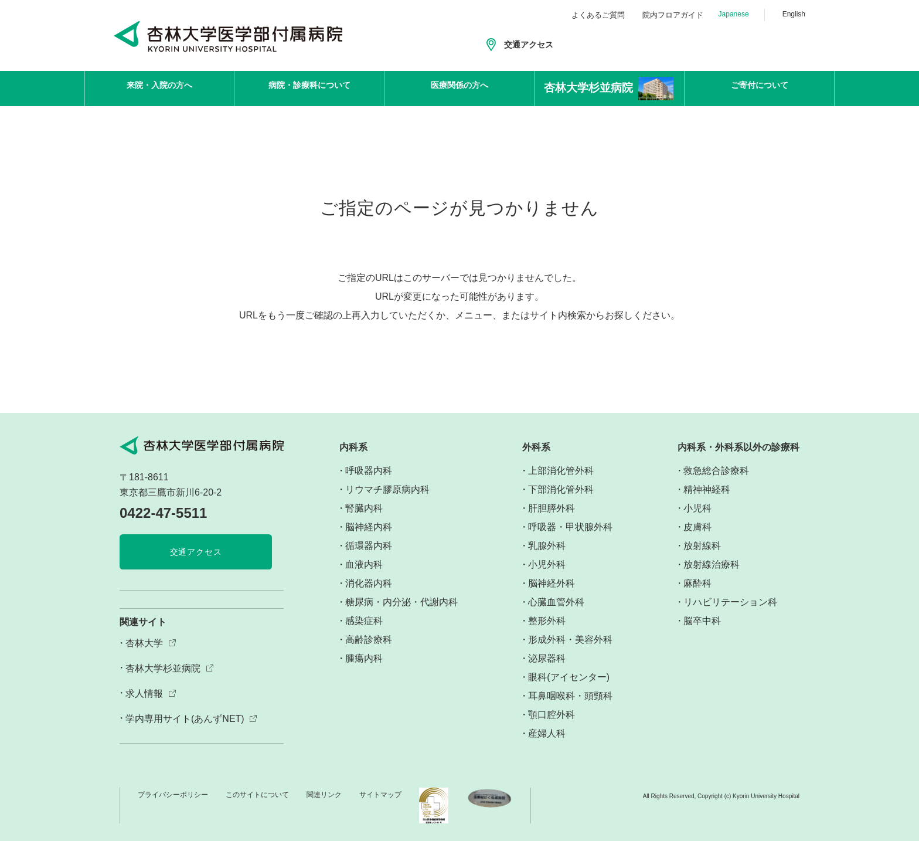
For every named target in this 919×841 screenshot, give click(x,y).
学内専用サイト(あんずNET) (184, 719)
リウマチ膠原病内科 (387, 489)
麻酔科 (697, 583)
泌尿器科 (547, 658)
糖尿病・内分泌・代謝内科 (401, 602)
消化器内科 (368, 583)
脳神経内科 (368, 527)
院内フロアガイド (672, 15)
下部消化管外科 (561, 489)
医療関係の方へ (459, 88)
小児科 (697, 508)
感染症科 (364, 621)
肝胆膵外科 (551, 508)
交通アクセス (528, 44)
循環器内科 (368, 546)
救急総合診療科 (716, 471)
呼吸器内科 (368, 471)
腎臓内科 (364, 508)
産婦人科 (547, 733)
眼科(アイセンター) (569, 677)
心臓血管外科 (556, 602)
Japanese (734, 14)
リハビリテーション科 (730, 602)
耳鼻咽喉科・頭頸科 (570, 696)
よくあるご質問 (598, 15)
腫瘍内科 (364, 658)
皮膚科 (697, 527)
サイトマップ (380, 795)
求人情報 (144, 693)
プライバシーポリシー (173, 795)
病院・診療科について (309, 88)
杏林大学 (144, 643)
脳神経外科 (551, 583)
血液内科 (364, 564)
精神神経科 (706, 489)
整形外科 (547, 621)
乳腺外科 (547, 546)
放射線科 (702, 546)
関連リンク (324, 795)
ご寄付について (759, 88)
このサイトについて (257, 795)
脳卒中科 (702, 621)
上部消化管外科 (561, 471)
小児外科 (547, 564)
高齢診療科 (368, 640)
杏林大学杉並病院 (162, 668)
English (793, 14)
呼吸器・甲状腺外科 (570, 527)
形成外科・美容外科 (570, 640)
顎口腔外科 (551, 715)
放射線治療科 (711, 564)
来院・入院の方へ (159, 88)
